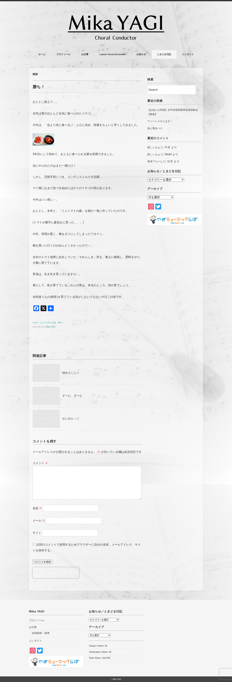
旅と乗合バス (155, 128)
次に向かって (71, 418)
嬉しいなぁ (153, 147)
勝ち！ (61, 322)
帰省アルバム (155, 161)
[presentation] (56, 572)
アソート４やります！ (160, 121)
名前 (37, 508)
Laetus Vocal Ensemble (112, 54)
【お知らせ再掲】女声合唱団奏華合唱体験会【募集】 (172, 112)
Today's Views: (97, 645)
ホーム (41, 54)
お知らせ (141, 54)
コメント (40, 463)
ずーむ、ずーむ (72, 395)
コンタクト (188, 54)
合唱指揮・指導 (40, 633)
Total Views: (95, 658)
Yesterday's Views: (99, 652)
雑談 (35, 74)
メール (39, 520)
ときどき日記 (164, 54)
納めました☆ (71, 372)
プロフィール (63, 54)
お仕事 (84, 54)
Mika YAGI (50, 327)
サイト (37, 532)
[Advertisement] (174, 288)
